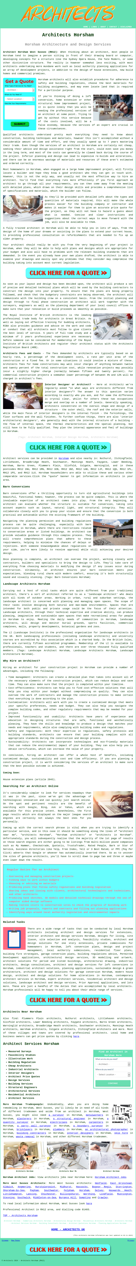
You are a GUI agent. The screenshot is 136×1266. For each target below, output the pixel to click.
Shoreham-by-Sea (14, 1190)
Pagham (34, 1190)
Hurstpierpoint (45, 1186)
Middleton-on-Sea (44, 1197)
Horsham (64, 458)
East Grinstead (120, 1183)
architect (101, 52)
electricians (58, 1122)
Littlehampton (12, 1194)
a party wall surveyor (34, 1126)
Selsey (99, 1190)
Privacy (131, 1241)
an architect (46, 114)
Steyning (8, 1197)
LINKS (94, 27)
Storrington (123, 1186)
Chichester (48, 1194)
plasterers (24, 1118)
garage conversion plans (58, 954)
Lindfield (106, 1194)
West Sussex (65, 1183)
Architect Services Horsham (31, 1044)
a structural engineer (69, 1118)
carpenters (96, 1122)
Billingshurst (69, 1194)
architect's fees (30, 378)
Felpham (69, 1190)
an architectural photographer (106, 1129)
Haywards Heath (120, 1190)
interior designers (80, 1133)
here (76, 1036)
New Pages (15, 1241)
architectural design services (65, 957)
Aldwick (8, 1186)
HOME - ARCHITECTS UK (68, 1229)
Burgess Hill (67, 1197)
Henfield (100, 1183)
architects (57, 79)
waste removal (25, 1136)
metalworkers (94, 1115)
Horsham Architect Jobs (110, 1177)
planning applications (77, 968)
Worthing (89, 1194)
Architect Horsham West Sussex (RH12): (30, 52)
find (15, 1018)
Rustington (124, 1194)
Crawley (103, 1197)
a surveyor (56, 1115)
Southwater (51, 1190)
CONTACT (113, 27)
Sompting (85, 1197)
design (29, 291)
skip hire (121, 1133)
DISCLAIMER (126, 27)
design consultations (35, 964)
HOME (85, 27)
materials (72, 200)
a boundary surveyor (88, 1126)
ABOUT (103, 27)
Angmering (24, 1186)
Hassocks (82, 1186)
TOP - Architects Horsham (20, 1215)
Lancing (31, 1194)
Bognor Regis (101, 1186)
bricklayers (24, 1129)
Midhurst (65, 1186)
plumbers (58, 1129)
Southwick (23, 1197)
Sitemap (5, 1241)
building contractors (31, 1133)
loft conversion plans (82, 946)
